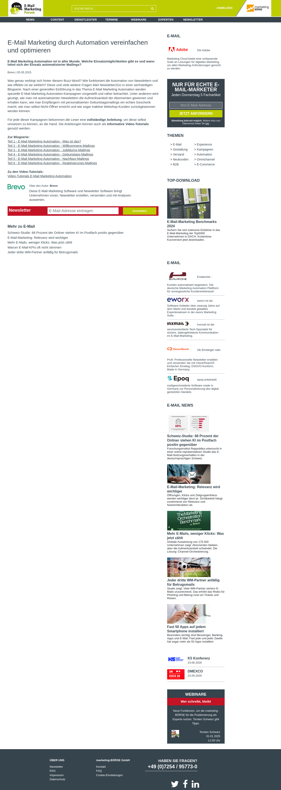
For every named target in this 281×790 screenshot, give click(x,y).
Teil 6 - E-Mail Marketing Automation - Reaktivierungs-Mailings (52, 163)
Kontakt (101, 766)
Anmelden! (139, 211)
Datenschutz (57, 778)
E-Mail (174, 36)
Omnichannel (206, 159)
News (30, 19)
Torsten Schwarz (209, 731)
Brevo (12, 72)
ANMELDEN (224, 8)
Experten (165, 19)
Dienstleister (86, 19)
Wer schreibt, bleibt (196, 701)
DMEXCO (195, 671)
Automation (204, 154)
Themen (175, 135)
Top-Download (183, 180)
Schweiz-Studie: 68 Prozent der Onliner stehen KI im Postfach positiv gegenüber (66, 232)
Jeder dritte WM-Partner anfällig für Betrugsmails (43, 252)
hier (207, 123)
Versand (178, 154)
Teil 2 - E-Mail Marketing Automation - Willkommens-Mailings (51, 145)
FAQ (99, 770)
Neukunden (181, 159)
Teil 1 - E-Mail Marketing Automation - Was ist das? (44, 141)
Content (57, 19)
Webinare (138, 19)
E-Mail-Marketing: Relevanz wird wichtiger (38, 237)
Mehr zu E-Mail (21, 226)
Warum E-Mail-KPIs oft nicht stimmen (35, 247)
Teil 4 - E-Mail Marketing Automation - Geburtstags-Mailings (50, 154)
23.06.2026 (195, 662)
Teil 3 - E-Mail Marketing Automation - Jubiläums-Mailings (49, 150)
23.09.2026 (195, 675)
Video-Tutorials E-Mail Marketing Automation (40, 176)
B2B (176, 164)
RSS (53, 770)
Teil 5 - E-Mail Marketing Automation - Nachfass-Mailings (48, 158)
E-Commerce (206, 164)
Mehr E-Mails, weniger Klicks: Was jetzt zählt (40, 242)
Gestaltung (180, 149)
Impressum (57, 774)
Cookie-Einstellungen (109, 774)
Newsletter (193, 19)
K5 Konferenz (199, 658)
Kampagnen (205, 149)
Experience (204, 144)
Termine (111, 19)
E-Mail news (180, 405)
